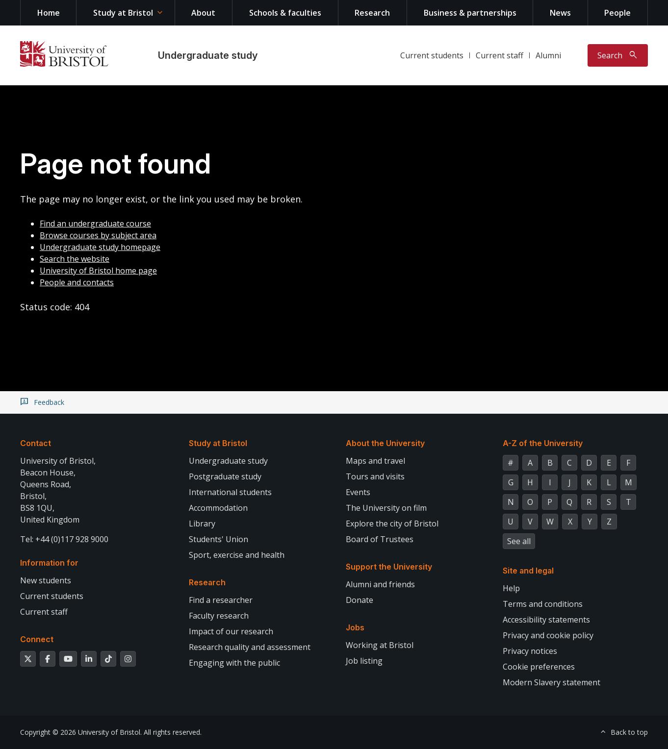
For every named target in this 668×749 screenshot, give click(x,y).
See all (519, 541)
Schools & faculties (285, 12)
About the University (385, 443)
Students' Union (218, 539)
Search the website (74, 258)
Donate (359, 600)
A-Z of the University (543, 443)
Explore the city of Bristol (392, 523)
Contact (35, 443)
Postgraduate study (225, 476)
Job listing (364, 660)
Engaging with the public (234, 662)
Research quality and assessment (249, 647)
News (560, 12)
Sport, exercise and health (236, 554)
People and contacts (77, 282)
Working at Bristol (379, 645)
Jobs (355, 627)
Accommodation (218, 507)
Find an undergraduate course (95, 223)
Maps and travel (375, 460)
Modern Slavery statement (551, 682)
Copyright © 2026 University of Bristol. (81, 732)
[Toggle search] (618, 55)
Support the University (389, 567)
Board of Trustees (379, 539)
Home (48, 12)
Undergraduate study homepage (100, 247)
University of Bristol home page (98, 270)
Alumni (548, 55)
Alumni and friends (380, 584)
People (617, 12)
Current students (431, 55)
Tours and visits (375, 476)
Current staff (499, 55)
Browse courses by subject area (98, 235)
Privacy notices (530, 651)
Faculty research (219, 615)
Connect (36, 639)
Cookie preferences (539, 666)
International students (230, 492)
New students (45, 580)
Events (358, 492)
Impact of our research (231, 631)
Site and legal (528, 570)
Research (372, 12)
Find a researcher (221, 600)
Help (511, 588)
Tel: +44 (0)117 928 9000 (64, 539)
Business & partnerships (470, 12)
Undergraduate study (207, 55)
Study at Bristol (123, 12)
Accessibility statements (546, 619)
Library (202, 523)
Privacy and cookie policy (548, 635)
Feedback (49, 402)
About (203, 12)
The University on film (386, 507)
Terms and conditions (543, 604)
